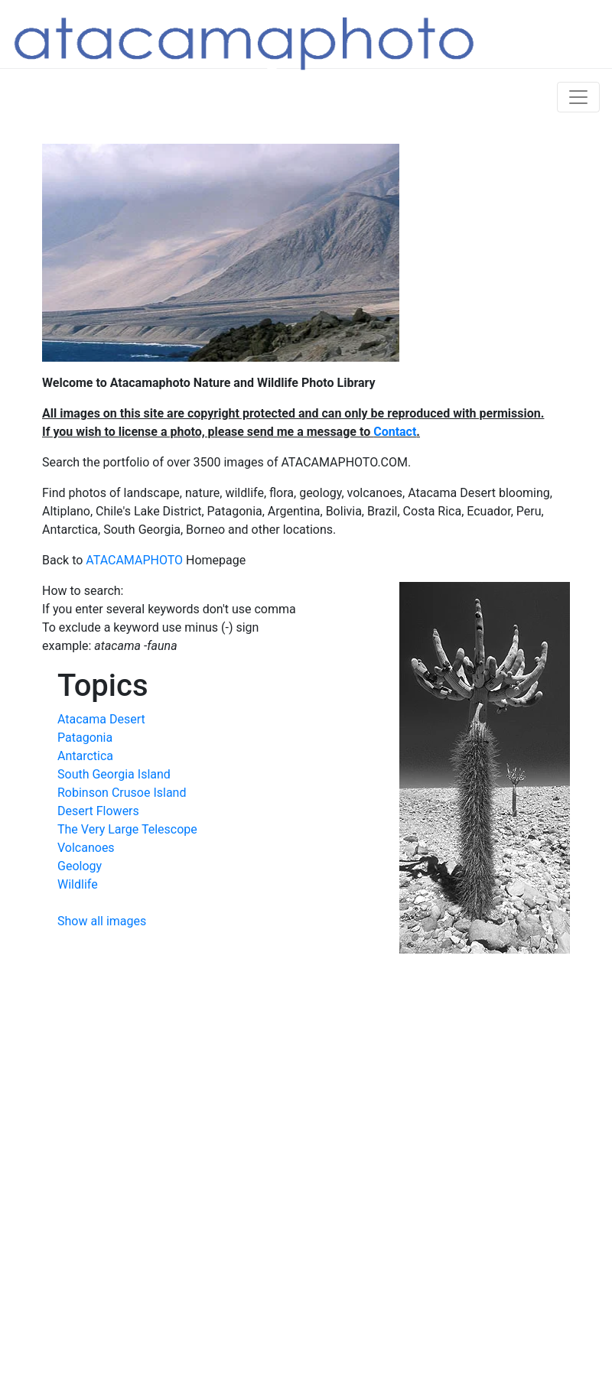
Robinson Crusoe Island (121, 792)
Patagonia (84, 737)
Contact (394, 431)
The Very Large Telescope (127, 829)
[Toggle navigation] (578, 97)
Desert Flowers (98, 811)
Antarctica (85, 756)
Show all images (101, 921)
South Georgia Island (114, 774)
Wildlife (77, 884)
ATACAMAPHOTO (134, 560)
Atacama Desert (101, 719)
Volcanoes (86, 847)
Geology (79, 866)
